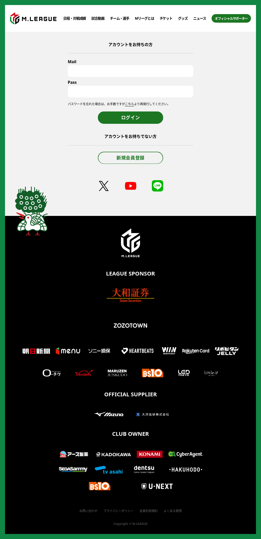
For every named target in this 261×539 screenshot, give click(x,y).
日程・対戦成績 (74, 18)
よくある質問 (173, 511)
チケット (166, 18)
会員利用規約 (149, 511)
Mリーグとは (144, 18)
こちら (129, 104)
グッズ (183, 18)
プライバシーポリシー (118, 511)
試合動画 (97, 18)
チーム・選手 (119, 18)
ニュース (199, 18)
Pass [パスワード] (72, 82)
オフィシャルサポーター (231, 18)
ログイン (130, 117)
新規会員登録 (130, 158)
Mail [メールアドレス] (72, 61)
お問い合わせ (88, 511)
